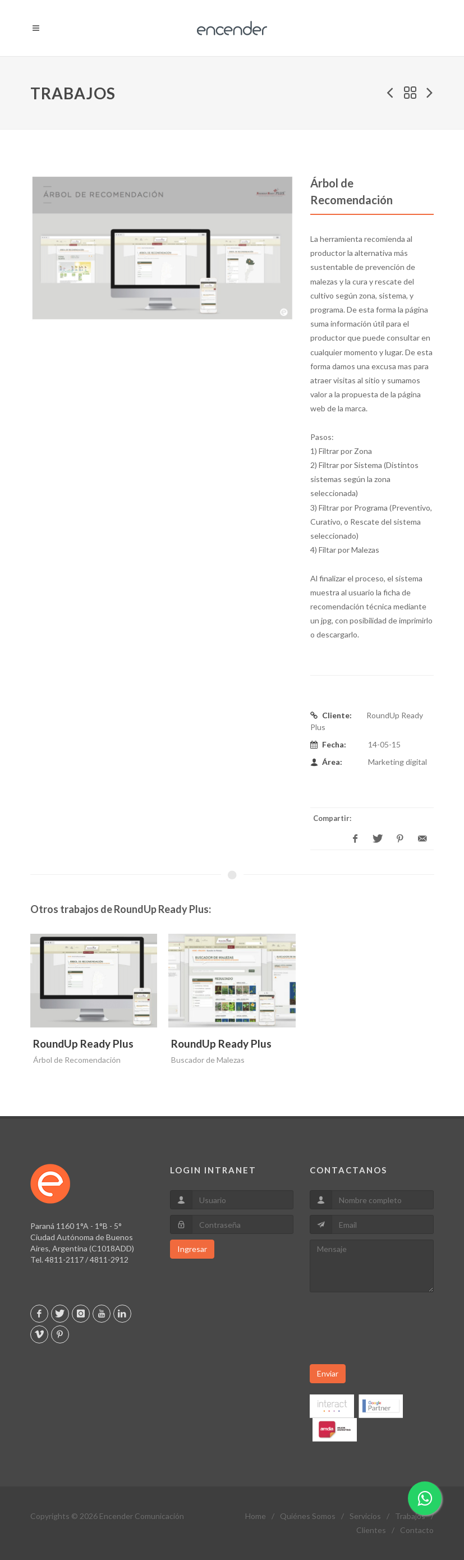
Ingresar (192, 1249)
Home (255, 1516)
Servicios (365, 1516)
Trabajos (410, 1516)
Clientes (371, 1530)
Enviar (327, 1373)
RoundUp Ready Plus (83, 1043)
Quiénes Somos (308, 1516)
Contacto (417, 1530)
